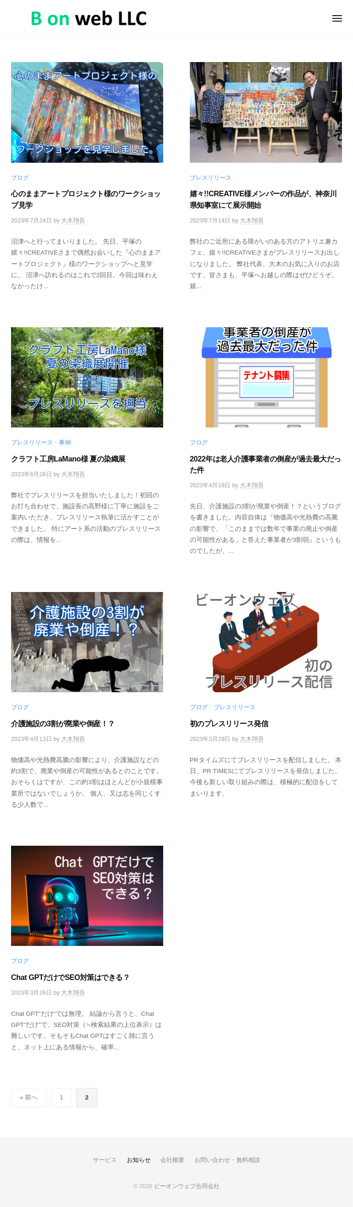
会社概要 (172, 1159)
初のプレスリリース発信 (229, 723)
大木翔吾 (73, 220)
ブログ (20, 177)
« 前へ (29, 1097)
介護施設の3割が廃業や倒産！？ (63, 723)
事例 (65, 442)
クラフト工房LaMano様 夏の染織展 (68, 459)
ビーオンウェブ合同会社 (187, 1186)
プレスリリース (211, 177)
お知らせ (139, 1159)
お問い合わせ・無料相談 (227, 1159)
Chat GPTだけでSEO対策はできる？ (70, 977)
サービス (105, 1159)
